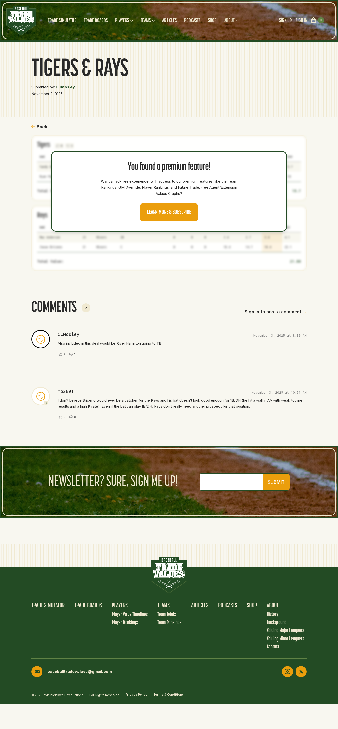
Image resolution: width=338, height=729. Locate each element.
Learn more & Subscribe (169, 212)
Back (39, 126)
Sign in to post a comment (276, 311)
